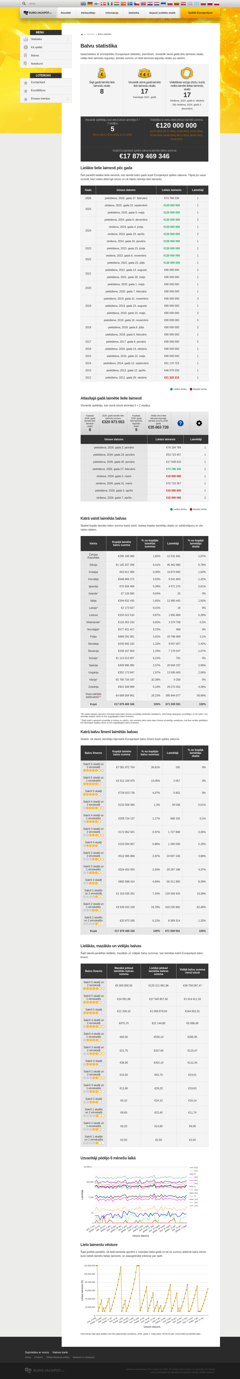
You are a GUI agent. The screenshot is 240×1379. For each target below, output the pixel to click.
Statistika (36, 39)
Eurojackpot (38, 82)
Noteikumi (37, 63)
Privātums (38, 1357)
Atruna (28, 1357)
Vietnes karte (60, 1352)
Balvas (35, 55)
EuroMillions (38, 90)
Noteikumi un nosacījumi (83, 1357)
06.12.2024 (183, 135)
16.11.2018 (112, 134)
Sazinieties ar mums (37, 1352)
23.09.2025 (176, 139)
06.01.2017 (99, 134)
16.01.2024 (196, 131)
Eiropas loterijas (40, 98)
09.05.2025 (196, 135)
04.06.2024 (169, 135)
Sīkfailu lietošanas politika (57, 1357)
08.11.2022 (169, 131)
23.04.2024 (156, 135)
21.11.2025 (126, 134)
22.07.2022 (156, 131)
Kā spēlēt (36, 47)
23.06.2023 (183, 131)
